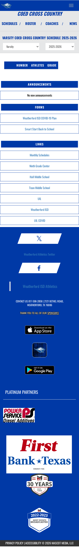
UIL (39, 198)
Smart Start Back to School (39, 129)
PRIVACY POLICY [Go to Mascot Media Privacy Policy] (14, 543)
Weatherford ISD (39, 209)
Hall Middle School (39, 177)
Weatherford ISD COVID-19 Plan (39, 118)
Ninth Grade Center (39, 166)
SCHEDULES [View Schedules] (9, 23)
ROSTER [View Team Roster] (30, 23)
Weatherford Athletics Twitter (39, 254)
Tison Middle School (39, 187)
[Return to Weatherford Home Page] (6, 5)
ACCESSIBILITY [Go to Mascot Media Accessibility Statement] (33, 543)
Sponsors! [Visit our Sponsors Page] (53, 313)
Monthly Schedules (39, 155)
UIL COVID (39, 220)
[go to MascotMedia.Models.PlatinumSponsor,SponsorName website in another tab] (39, 415)
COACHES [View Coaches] (52, 23)
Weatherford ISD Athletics (40, 286)
